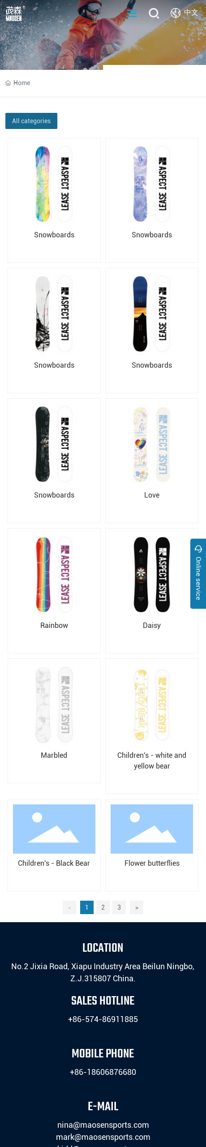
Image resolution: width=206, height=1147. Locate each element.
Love (151, 495)
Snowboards (54, 235)
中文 (191, 12)
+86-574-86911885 (103, 1019)
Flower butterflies (152, 863)
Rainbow (54, 625)
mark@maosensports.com (103, 1137)
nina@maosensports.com (103, 1125)
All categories (31, 121)
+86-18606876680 (103, 1072)
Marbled (54, 755)
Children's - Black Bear (54, 863)
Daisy (152, 625)
